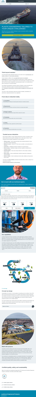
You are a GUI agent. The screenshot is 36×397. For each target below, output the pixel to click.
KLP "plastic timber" (16, 297)
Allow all (29, 208)
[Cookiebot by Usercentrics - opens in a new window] (31, 188)
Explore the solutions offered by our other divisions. (11, 162)
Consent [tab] (6, 190)
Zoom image (4, 288)
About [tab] (30, 190)
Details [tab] (18, 190)
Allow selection (18, 208)
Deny (6, 208)
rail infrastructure (29, 74)
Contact (9, 3)
